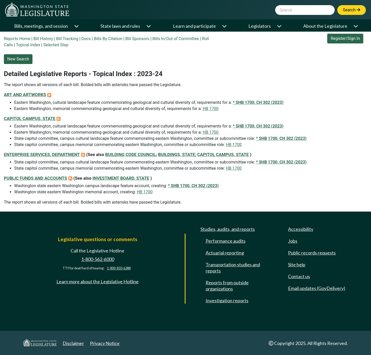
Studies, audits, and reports (227, 229)
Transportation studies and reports (233, 268)
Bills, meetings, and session (41, 26)
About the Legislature (325, 26)
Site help (296, 264)
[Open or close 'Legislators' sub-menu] (279, 26)
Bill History (43, 38)
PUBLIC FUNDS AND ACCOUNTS (35, 178)
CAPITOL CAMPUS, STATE (29, 118)
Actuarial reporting (225, 253)
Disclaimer (73, 343)
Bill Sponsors (137, 38)
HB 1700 (210, 108)
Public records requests (312, 253)
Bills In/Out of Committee (176, 38)
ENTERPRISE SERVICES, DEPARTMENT (42, 154)
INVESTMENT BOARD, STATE (120, 178)
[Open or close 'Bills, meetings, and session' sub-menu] (76, 26)
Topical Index (28, 44)
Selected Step (56, 44)
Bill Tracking (67, 38)
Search (351, 9)
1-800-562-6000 (97, 259)
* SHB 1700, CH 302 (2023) (258, 102)
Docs (86, 38)
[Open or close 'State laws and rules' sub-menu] (149, 26)
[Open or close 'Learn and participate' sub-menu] (224, 26)
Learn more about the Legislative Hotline (97, 281)
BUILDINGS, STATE (176, 154)
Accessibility (300, 229)
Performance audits (226, 241)
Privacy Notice (105, 343)
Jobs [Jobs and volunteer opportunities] (292, 241)
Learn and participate (194, 26)
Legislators (259, 26)
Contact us (299, 276)
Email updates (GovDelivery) (316, 288)
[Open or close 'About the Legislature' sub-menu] (356, 26)
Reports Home (17, 38)
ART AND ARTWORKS (25, 94)
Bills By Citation (108, 38)
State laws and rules (120, 26)
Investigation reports (227, 300)
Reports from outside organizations (227, 286)
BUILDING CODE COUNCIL (130, 154)
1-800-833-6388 (119, 268)
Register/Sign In (345, 38)
